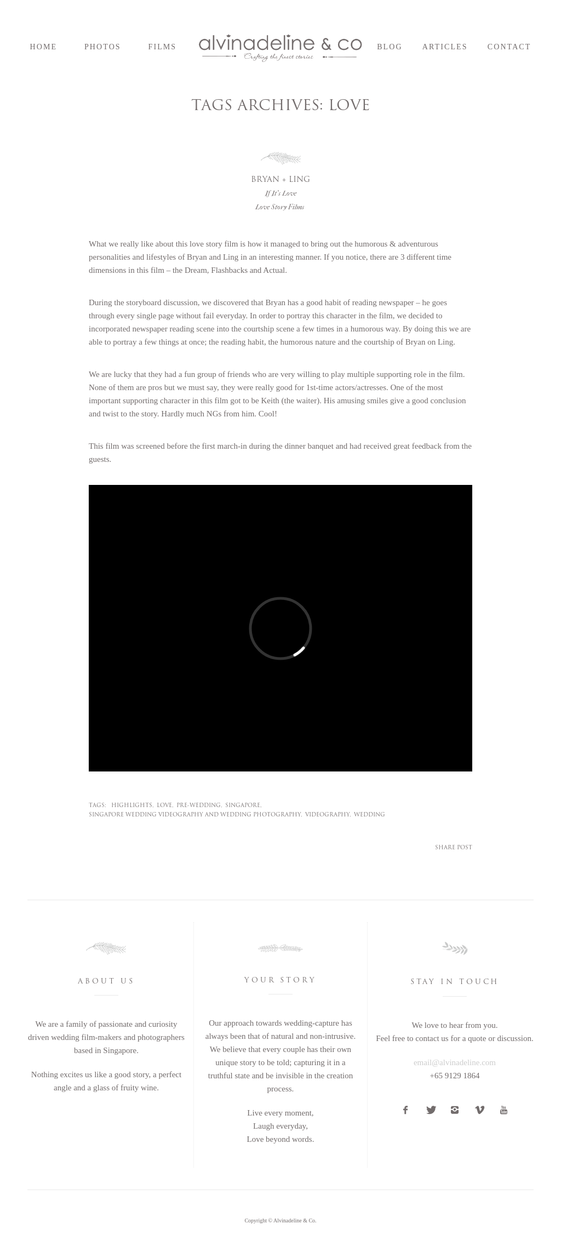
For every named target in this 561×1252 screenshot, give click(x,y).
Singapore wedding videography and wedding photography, (195, 815)
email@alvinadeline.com (455, 1062)
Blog (390, 47)
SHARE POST (453, 848)
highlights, (132, 806)
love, (165, 806)
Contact (509, 47)
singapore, (243, 806)
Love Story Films (279, 207)
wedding (369, 815)
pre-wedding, (199, 806)
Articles (445, 47)
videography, (328, 815)
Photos (102, 47)
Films (162, 47)
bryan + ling (280, 187)
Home (44, 47)
